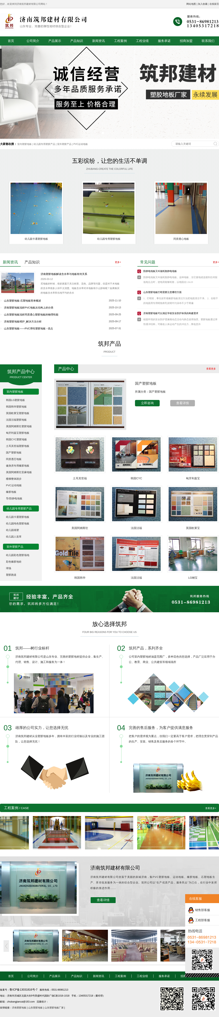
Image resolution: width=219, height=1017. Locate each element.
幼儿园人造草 (14, 536)
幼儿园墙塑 (12, 530)
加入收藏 (202, 4)
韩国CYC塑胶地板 (16, 439)
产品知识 (76, 41)
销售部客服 (202, 910)
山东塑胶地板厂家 (54, 1007)
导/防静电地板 (14, 498)
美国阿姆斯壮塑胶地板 (19, 426)
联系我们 (208, 41)
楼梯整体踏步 (14, 478)
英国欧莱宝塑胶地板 (17, 413)
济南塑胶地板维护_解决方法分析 (23, 321)
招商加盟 (186, 41)
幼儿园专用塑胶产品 (44, 144)
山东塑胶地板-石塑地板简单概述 (22, 300)
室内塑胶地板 (24, 144)
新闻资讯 (98, 41)
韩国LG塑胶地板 (15, 400)
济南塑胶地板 (19, 1007)
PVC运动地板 (80, 144)
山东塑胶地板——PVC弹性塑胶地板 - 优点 (28, 328)
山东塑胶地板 (35, 1007)
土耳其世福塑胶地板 (17, 445)
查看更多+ (210, 808)
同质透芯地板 (14, 459)
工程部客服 (202, 920)
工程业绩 (142, 41)
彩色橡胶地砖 (14, 561)
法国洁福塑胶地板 (16, 419)
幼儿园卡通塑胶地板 (17, 516)
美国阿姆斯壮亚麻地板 (19, 472)
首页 (11, 41)
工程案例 (120, 41)
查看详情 (182, 403)
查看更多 (211, 368)
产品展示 (54, 41)
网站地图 (191, 4)
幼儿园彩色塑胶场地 (17, 555)
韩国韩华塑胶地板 (16, 406)
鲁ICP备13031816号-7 (24, 989)
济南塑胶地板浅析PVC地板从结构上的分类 (28, 307)
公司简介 (32, 41)
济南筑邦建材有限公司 (115, 867)
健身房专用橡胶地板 (17, 465)
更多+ (118, 262)
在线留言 (214, 4)
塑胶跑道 (11, 574)
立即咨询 (147, 403)
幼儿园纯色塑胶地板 (17, 523)
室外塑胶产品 (64, 144)
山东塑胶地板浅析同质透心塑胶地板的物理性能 (31, 314)
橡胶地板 (11, 491)
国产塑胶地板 (14, 452)
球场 (8, 568)
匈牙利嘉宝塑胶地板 (17, 432)
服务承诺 (164, 41)
